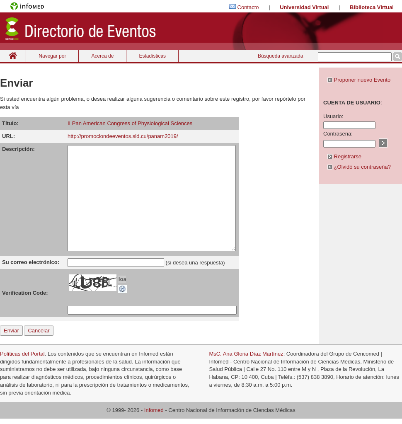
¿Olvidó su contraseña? (359, 167)
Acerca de (102, 56)
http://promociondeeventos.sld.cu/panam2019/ (123, 136)
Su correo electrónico (30, 262)
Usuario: (333, 116)
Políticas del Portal (22, 354)
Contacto (248, 7)
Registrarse (344, 156)
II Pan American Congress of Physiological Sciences (130, 123)
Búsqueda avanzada (280, 56)
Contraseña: (338, 134)
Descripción (17, 149)
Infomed (154, 410)
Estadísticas (152, 56)
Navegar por (52, 56)
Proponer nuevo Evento (358, 80)
